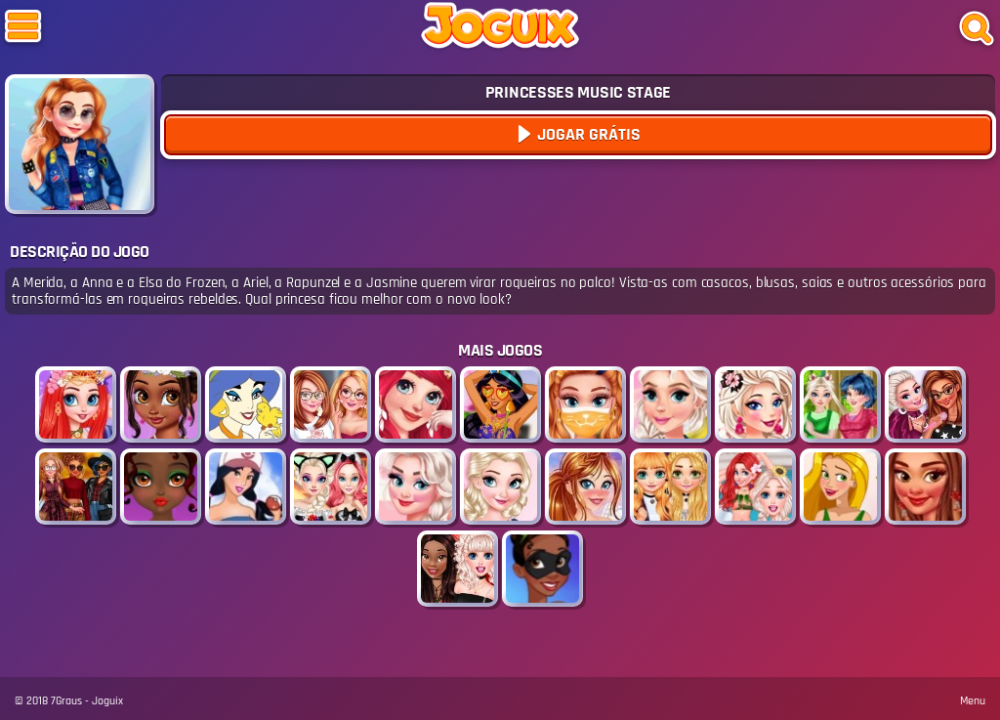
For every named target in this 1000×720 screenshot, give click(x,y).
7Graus (66, 701)
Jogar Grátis (587, 134)
